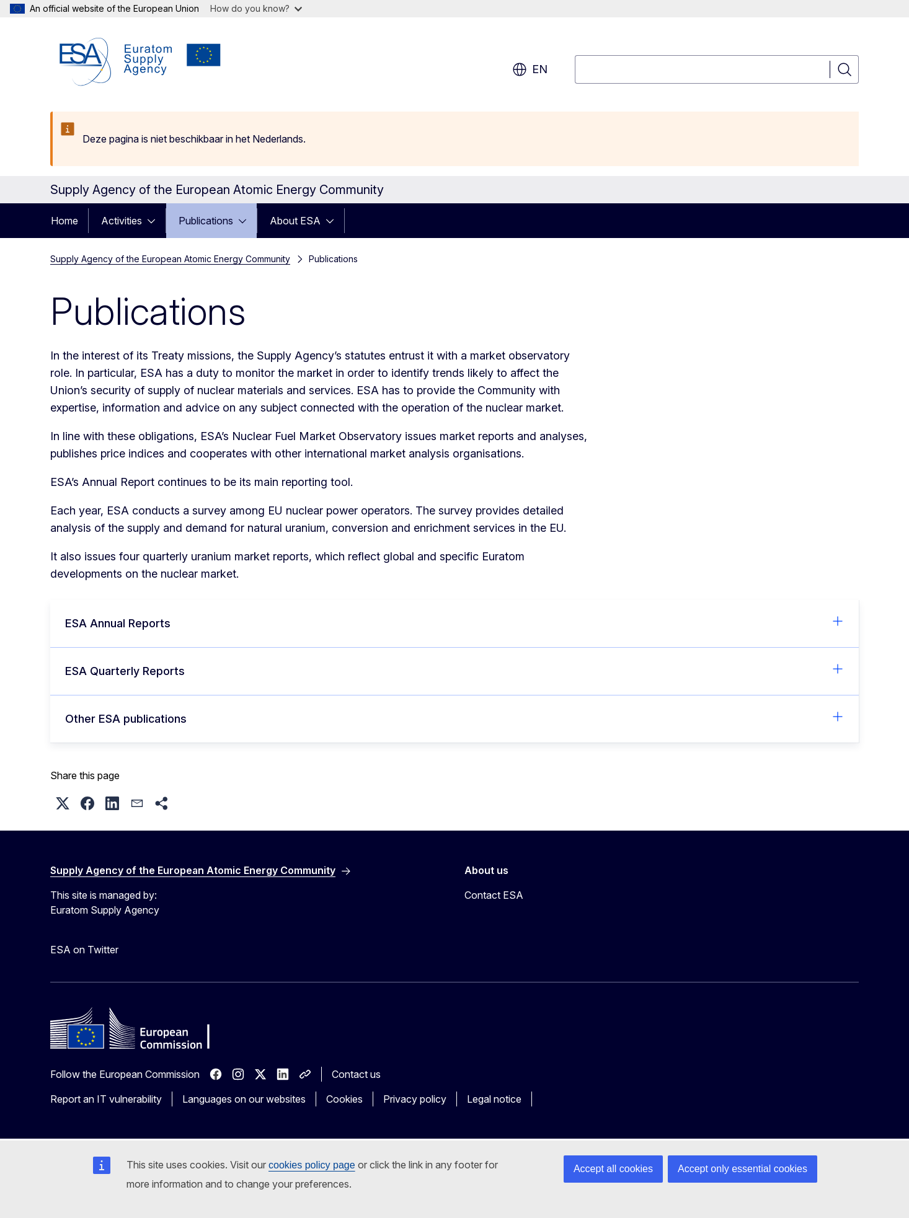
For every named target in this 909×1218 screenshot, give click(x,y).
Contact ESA (493, 895)
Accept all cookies (613, 1168)
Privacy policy (414, 1099)
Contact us (356, 1074)
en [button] (530, 69)
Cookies (344, 1099)
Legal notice (494, 1099)
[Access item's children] (155, 220)
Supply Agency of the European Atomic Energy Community (170, 259)
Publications (206, 220)
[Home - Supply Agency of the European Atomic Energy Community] (140, 62)
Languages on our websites (244, 1099)
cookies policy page (311, 1165)
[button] (63, 803)
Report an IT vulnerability (106, 1099)
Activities (121, 220)
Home (64, 220)
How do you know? (256, 8)
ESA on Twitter (84, 949)
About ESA (295, 220)
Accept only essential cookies (742, 1168)
